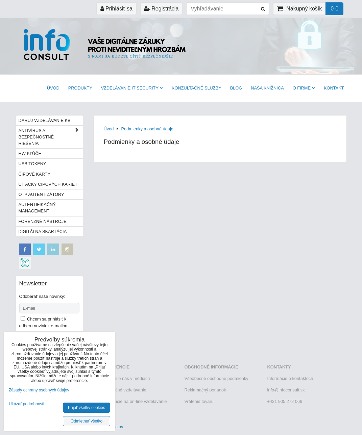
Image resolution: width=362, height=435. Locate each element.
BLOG (236, 88)
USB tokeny (32, 163)
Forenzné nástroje (43, 221)
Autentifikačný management (37, 207)
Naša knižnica (267, 88)
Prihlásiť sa (116, 8)
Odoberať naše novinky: (42, 296)
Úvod (53, 88)
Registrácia (161, 8)
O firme (304, 88)
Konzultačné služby (196, 88)
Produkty (80, 88)
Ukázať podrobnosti (26, 404)
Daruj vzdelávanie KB (45, 120)
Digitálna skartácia (43, 231)
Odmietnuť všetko (87, 421)
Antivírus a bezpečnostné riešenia (51, 137)
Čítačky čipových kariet (48, 184)
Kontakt (334, 88)
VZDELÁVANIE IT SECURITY (132, 88)
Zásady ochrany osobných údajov (39, 390)
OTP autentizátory (41, 194)
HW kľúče (30, 153)
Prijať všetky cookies (86, 407)
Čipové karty (34, 174)
